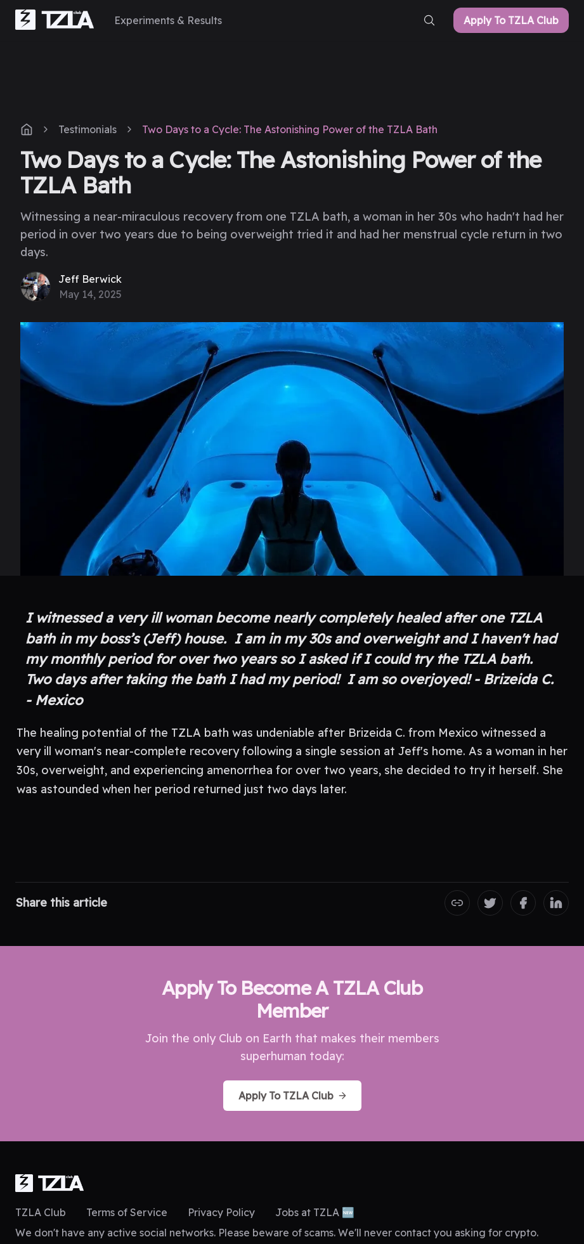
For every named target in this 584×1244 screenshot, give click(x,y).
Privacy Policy (221, 1212)
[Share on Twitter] (490, 903)
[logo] (49, 1183)
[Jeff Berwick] (71, 286)
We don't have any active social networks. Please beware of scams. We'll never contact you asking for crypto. (276, 1232)
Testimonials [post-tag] (87, 129)
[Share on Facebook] (523, 903)
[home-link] (54, 21)
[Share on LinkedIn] (556, 903)
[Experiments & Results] (168, 20)
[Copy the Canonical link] (457, 903)
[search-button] (429, 20)
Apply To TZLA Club (511, 20)
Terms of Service (126, 1212)
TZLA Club (40, 1212)
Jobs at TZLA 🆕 (314, 1212)
